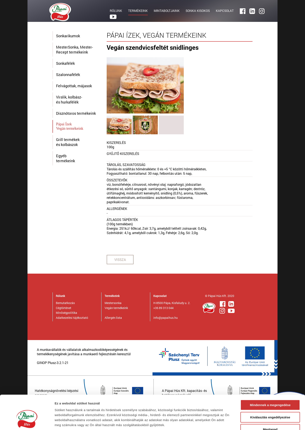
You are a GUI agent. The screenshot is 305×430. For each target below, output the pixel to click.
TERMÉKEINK (138, 11)
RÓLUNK (116, 11)
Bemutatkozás (65, 303)
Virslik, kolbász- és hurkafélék (69, 100)
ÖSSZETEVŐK (117, 180)
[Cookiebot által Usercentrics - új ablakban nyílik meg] (27, 422)
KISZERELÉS (116, 142)
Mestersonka (113, 303)
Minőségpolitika (66, 313)
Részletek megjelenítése (237, 422)
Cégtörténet (63, 308)
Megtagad (270, 403)
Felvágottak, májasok (74, 85)
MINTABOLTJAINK (167, 11)
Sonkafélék (65, 63)
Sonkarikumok (68, 35)
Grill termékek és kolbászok (68, 142)
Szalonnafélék (68, 74)
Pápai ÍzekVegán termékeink (69, 126)
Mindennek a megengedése (270, 379)
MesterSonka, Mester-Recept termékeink (74, 50)
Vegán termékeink (116, 308)
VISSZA (120, 259)
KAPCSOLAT (225, 11)
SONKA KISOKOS (198, 11)
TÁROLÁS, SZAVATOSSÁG (126, 164)
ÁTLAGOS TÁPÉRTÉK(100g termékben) (122, 221)
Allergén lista (113, 318)
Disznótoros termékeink (76, 113)
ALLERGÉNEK (117, 208)
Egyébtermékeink (65, 158)
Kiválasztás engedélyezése (270, 391)
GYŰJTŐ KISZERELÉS (123, 153)
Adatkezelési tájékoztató (72, 318)
